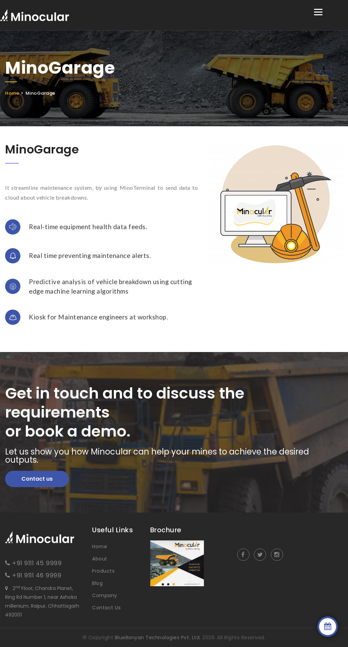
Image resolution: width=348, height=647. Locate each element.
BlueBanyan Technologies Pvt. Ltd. (158, 637)
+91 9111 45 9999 (37, 563)
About (99, 558)
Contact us (37, 479)
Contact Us (106, 607)
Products (103, 571)
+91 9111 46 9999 (36, 575)
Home (12, 93)
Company (104, 595)
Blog (97, 583)
